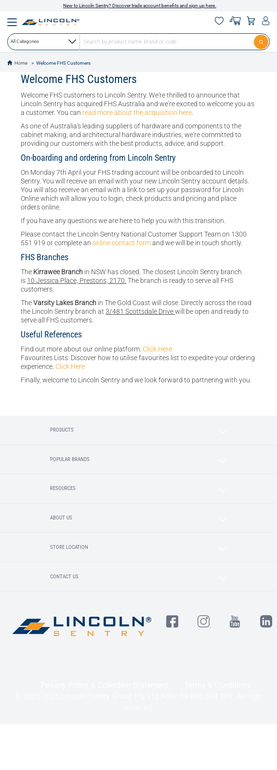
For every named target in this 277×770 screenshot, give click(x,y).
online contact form (121, 243)
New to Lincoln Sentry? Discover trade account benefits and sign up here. (139, 5)
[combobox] (138, 41)
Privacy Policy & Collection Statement (104, 685)
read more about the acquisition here (137, 112)
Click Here (157, 349)
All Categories (43, 41)
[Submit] (262, 41)
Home (20, 63)
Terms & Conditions (218, 685)
